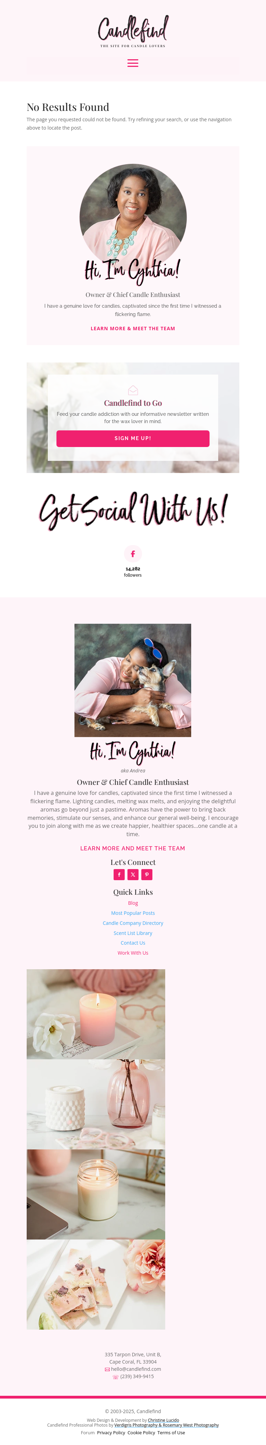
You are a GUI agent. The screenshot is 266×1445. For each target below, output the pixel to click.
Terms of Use (171, 1432)
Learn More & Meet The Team (133, 328)
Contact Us (133, 942)
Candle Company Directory (133, 923)
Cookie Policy (141, 1432)
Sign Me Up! (133, 438)
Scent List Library (133, 933)
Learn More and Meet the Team (132, 848)
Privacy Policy (111, 1432)
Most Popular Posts (133, 913)
